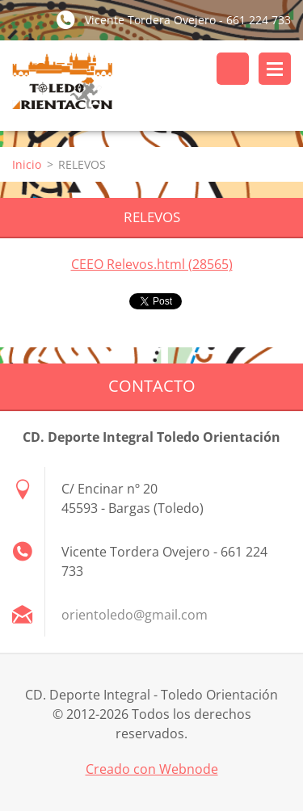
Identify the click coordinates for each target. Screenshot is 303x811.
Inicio (26, 164)
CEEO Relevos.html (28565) (152, 264)
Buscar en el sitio (233, 69)
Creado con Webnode (152, 769)
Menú (275, 69)
